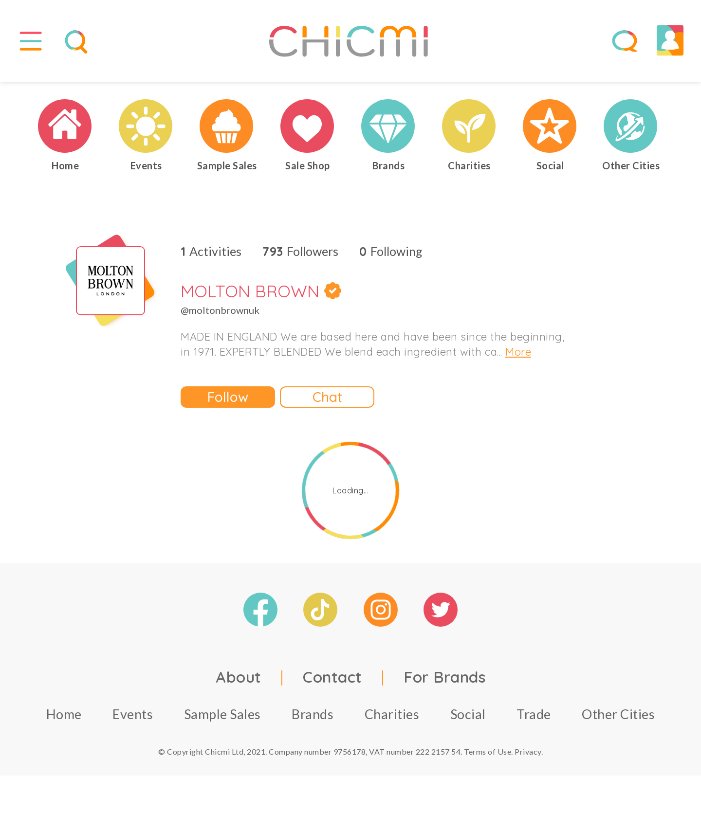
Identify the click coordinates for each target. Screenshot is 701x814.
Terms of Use (487, 755)
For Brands (444, 681)
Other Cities (618, 718)
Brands (312, 718)
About (238, 681)
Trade (534, 718)
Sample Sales (222, 718)
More (518, 356)
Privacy (528, 755)
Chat (327, 401)
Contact (332, 681)
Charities (392, 718)
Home (64, 718)
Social (468, 718)
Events (132, 718)
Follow (227, 401)
